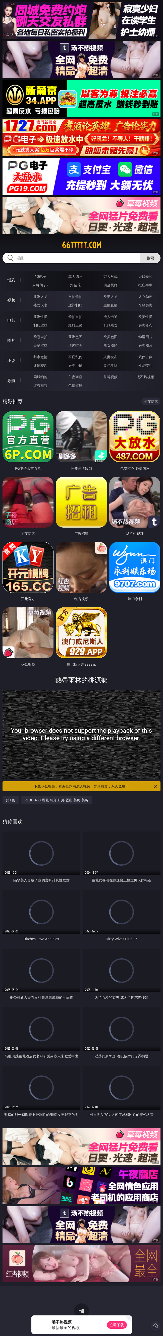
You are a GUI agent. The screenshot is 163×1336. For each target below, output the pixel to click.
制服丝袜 (40, 325)
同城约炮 (40, 376)
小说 (11, 360)
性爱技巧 (145, 365)
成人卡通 (110, 316)
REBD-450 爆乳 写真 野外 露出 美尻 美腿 (56, 800)
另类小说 (75, 365)
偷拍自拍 (75, 316)
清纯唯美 (75, 345)
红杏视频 (40, 385)
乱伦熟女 (110, 325)
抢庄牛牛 (145, 285)
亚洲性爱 (40, 316)
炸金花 (75, 285)
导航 (11, 380)
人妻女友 (110, 356)
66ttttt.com (81, 245)
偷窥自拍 (40, 336)
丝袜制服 (75, 305)
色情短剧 (75, 385)
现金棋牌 (110, 285)
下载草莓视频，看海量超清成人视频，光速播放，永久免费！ (96, 786)
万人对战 (110, 276)
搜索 (150, 258)
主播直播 (110, 305)
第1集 (10, 800)
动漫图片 (145, 336)
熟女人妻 (40, 305)
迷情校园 (40, 365)
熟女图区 (110, 345)
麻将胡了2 (40, 285)
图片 (11, 340)
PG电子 (40, 276)
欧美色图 (110, 336)
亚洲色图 (75, 336)
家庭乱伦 (75, 356)
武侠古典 (145, 356)
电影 (11, 320)
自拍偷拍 (75, 296)
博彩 (11, 280)
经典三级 (75, 325)
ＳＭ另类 (145, 305)
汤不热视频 (145, 376)
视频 (11, 300)
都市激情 (40, 356)
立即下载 (117, 1324)
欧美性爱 (145, 316)
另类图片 (145, 345)
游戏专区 (145, 276)
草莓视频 (110, 376)
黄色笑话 (110, 365)
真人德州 (75, 276)
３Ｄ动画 (145, 296)
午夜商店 (75, 376)
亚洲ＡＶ (40, 296)
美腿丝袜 (40, 345)
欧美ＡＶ (110, 296)
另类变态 (145, 325)
